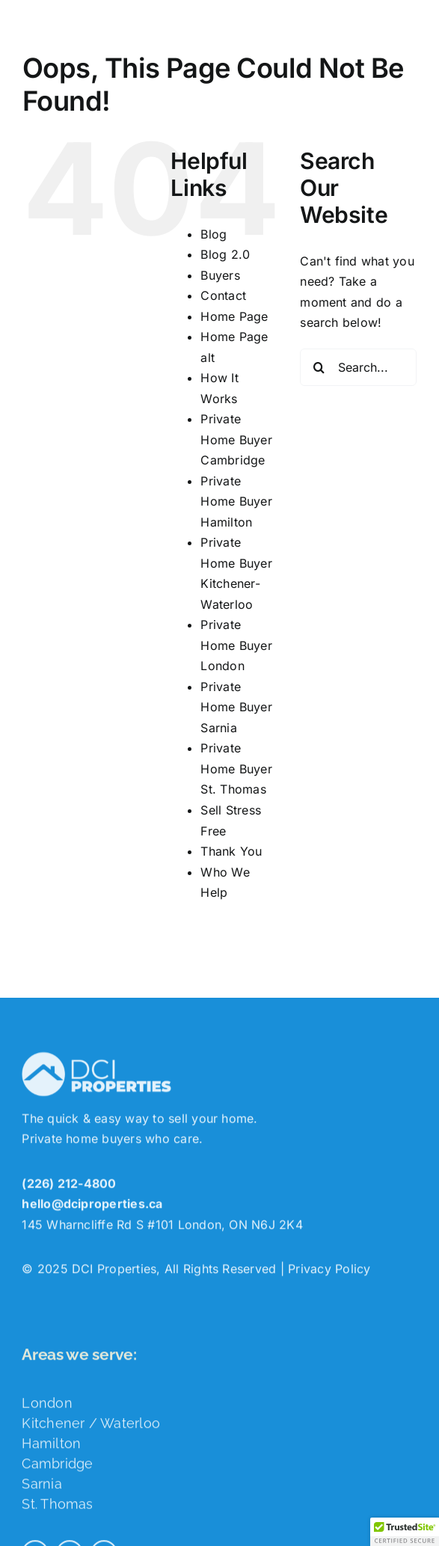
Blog (213, 234)
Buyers (219, 275)
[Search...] (358, 367)
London (47, 1406)
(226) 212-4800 (69, 1187)
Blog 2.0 (225, 254)
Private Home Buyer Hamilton (235, 501)
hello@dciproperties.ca (92, 1207)
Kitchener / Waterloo (91, 1427)
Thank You (231, 851)
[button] (404, 1532)
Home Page (234, 316)
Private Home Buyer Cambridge (235, 439)
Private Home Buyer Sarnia (235, 707)
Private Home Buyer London (235, 645)
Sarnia (41, 1487)
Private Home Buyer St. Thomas (235, 768)
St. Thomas (57, 1507)
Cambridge (57, 1467)
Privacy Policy (329, 1272)
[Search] (318, 367)
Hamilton (51, 1447)
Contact (223, 295)
